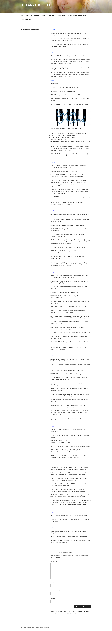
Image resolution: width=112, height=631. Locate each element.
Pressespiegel (61, 15)
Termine (29, 15)
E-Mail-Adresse (55, 590)
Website (52, 598)
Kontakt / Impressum (27, 19)
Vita (22, 15)
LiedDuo (36, 15)
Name (52, 582)
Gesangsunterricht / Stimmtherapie (77, 15)
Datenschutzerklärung (26, 627)
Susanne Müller (36, 5)
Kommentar (54, 561)
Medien (44, 15)
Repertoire (52, 15)
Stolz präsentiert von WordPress (41, 627)
